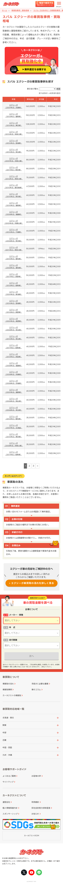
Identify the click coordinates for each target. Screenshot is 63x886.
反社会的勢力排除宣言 (41, 808)
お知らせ (35, 814)
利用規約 (35, 802)
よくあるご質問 (9, 776)
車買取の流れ (8, 684)
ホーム (4, 10)
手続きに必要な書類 (40, 684)
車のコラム (36, 690)
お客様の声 (36, 776)
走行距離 (13, 640)
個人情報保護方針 (10, 808)
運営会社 (6, 802)
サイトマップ (8, 782)
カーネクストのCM (31, 835)
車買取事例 (7, 690)
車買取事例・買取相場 (20, 10)
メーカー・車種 (16, 615)
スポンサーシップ (10, 814)
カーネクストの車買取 (12, 695)
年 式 (12, 627)
